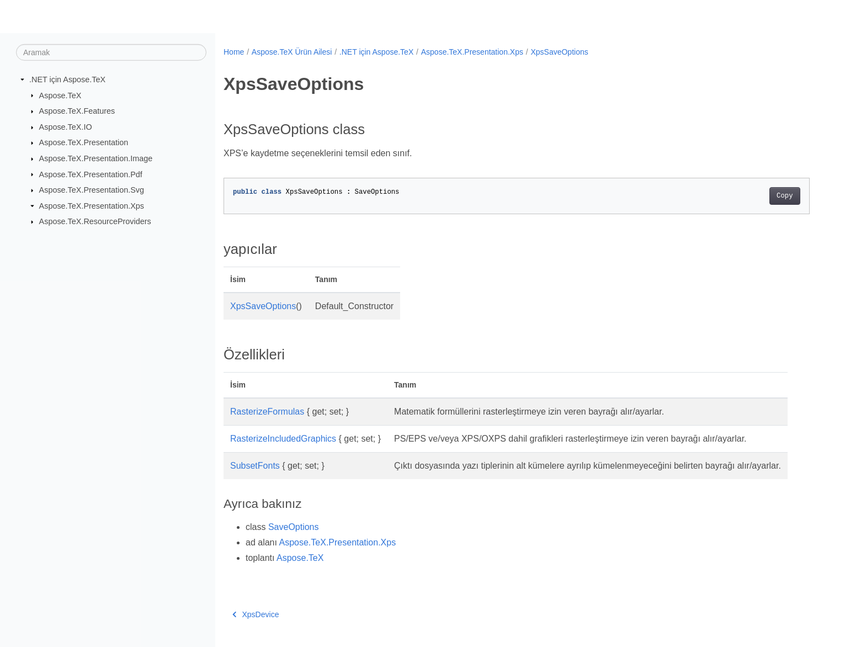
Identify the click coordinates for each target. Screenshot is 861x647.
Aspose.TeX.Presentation (84, 142)
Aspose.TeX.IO (65, 127)
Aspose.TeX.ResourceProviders (95, 221)
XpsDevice (255, 614)
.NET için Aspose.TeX (67, 79)
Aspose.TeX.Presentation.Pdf (90, 173)
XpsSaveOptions (559, 51)
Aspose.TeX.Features (77, 111)
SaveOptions (293, 527)
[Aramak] (111, 52)
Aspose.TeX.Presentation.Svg (91, 189)
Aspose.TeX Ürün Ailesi (292, 51)
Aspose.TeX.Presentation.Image (96, 158)
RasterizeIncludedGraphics (283, 438)
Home (234, 51)
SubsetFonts (255, 465)
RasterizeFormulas (267, 411)
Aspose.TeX (60, 95)
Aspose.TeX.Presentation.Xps (91, 205)
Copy (785, 196)
